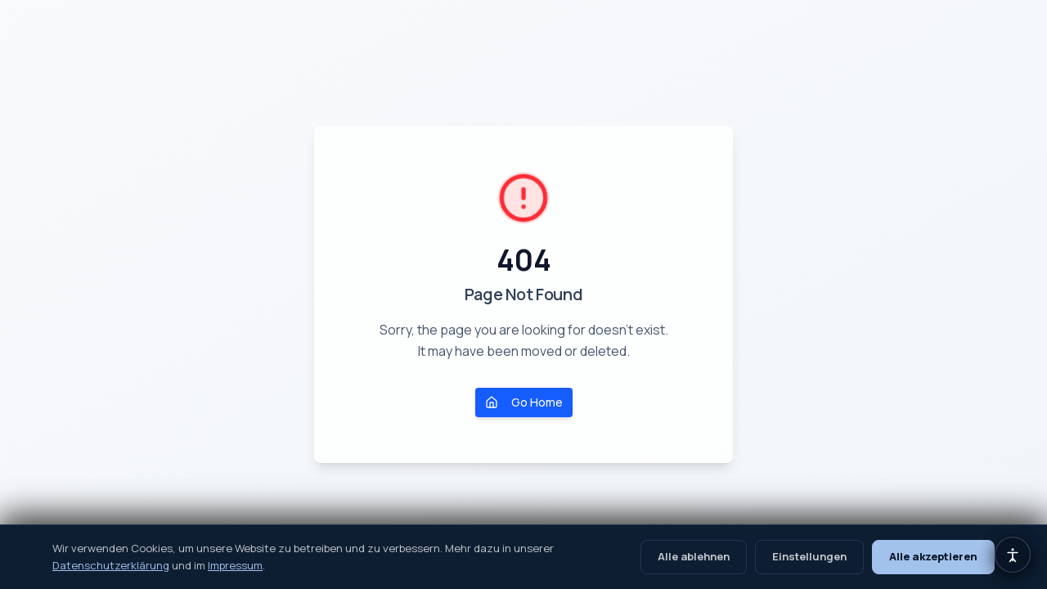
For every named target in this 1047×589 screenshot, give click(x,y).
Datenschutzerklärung (110, 565)
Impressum (235, 565)
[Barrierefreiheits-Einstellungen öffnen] (1013, 555)
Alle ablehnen (694, 556)
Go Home (524, 402)
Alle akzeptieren (933, 556)
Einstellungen (809, 556)
